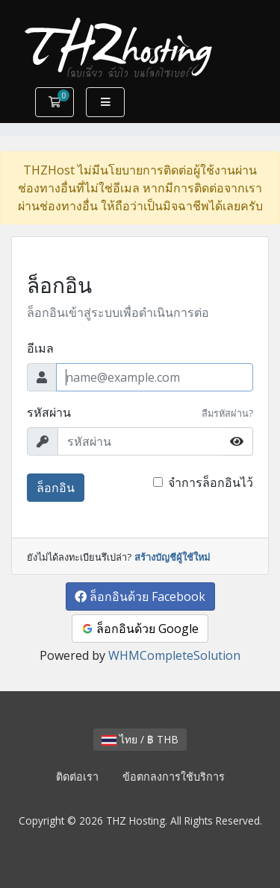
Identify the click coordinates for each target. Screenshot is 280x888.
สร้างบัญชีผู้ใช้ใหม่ (172, 557)
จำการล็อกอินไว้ (210, 482)
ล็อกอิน (56, 487)
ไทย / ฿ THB (140, 739)
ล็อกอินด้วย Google (140, 628)
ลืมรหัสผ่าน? (227, 413)
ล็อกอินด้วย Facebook (140, 596)
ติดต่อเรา (77, 776)
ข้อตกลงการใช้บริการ (173, 776)
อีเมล (40, 348)
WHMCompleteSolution (174, 655)
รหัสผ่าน (49, 412)
